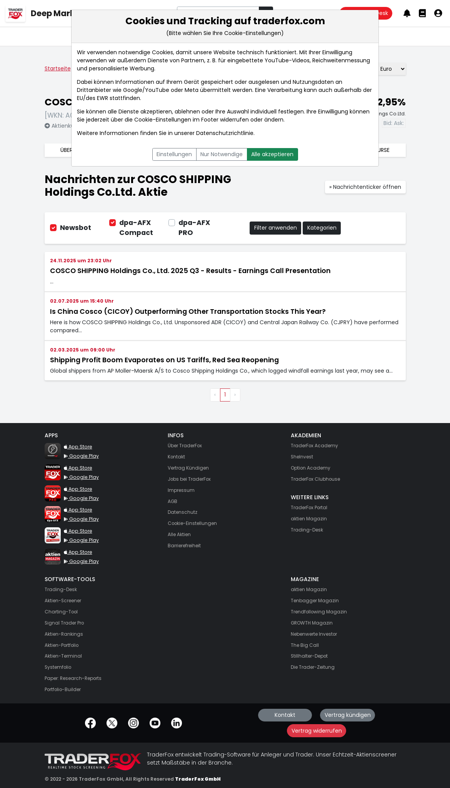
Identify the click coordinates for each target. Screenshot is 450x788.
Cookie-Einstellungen (162, 119)
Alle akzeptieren (272, 154)
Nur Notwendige (221, 154)
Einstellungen (174, 154)
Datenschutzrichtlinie (224, 133)
